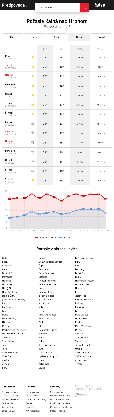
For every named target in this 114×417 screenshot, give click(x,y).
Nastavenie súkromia (10, 399)
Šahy (4, 367)
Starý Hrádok (81, 337)
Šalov (41, 341)
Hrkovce (43, 288)
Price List (30, 406)
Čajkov (42, 265)
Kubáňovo (7, 307)
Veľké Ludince (45, 352)
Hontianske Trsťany (85, 280)
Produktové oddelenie (60, 395)
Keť (4, 303)
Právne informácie (9, 391)
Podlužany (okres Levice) (14, 330)
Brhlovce (6, 265)
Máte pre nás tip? (58, 410)
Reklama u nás (32, 391)
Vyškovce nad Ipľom (48, 356)
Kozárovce (44, 303)
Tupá (4, 349)
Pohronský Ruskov (48, 330)
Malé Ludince (81, 314)
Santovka (43, 333)
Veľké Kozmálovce (11, 352)
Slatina (42, 337)
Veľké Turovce (82, 352)
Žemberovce (81, 360)
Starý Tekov (8, 341)
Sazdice (79, 333)
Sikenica (6, 337)
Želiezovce (44, 364)
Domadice (7, 277)
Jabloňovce (80, 295)
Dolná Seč (7, 273)
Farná (78, 277)
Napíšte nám (7, 406)
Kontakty (55, 386)
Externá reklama (33, 395)
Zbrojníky (43, 360)
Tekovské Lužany (47, 345)
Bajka (5, 258)
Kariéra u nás (7, 403)
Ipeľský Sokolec (46, 295)
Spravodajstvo (56, 391)
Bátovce (43, 258)
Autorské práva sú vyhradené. (88, 388)
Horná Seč (7, 284)
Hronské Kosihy (46, 292)
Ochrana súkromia (9, 395)
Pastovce (80, 322)
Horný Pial (7, 288)
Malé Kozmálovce (47, 314)
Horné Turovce (82, 284)
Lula (77, 311)
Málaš (5, 314)
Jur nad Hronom (46, 299)
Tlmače (78, 364)
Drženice (43, 277)
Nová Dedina (45, 318)
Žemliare (6, 364)
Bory (77, 261)
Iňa (76, 292)
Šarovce (79, 341)
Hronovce (80, 288)
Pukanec (79, 330)
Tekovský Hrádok (83, 345)
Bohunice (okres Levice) (50, 261)
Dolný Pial (80, 273)
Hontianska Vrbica (47, 280)
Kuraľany (79, 307)
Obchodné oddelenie (59, 399)
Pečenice (6, 326)
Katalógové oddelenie (60, 403)
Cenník (29, 403)
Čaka (77, 265)
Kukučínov (44, 307)
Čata (4, 269)
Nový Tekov (81, 318)
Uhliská (78, 349)
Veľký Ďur (6, 356)
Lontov (42, 311)
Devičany (79, 269)
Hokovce (6, 280)
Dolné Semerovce (47, 273)
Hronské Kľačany (10, 292)
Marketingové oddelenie (61, 406)
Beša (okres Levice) (84, 258)
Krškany (79, 303)
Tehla (4, 345)
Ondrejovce (44, 322)
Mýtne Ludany (9, 318)
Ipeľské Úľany (8, 295)
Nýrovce (6, 322)
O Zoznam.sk (8, 386)
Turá (41, 349)
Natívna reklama (33, 410)
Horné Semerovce (47, 284)
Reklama (30, 386)
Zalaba (5, 360)
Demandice (44, 269)
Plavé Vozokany (83, 326)
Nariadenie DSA (8, 410)
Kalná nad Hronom (84, 299)
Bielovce (6, 261)
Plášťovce (44, 326)
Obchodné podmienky (36, 399)
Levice (42, 367)
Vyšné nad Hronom (84, 356)
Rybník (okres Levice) (12, 333)
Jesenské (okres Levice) (13, 299)
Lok (4, 311)
